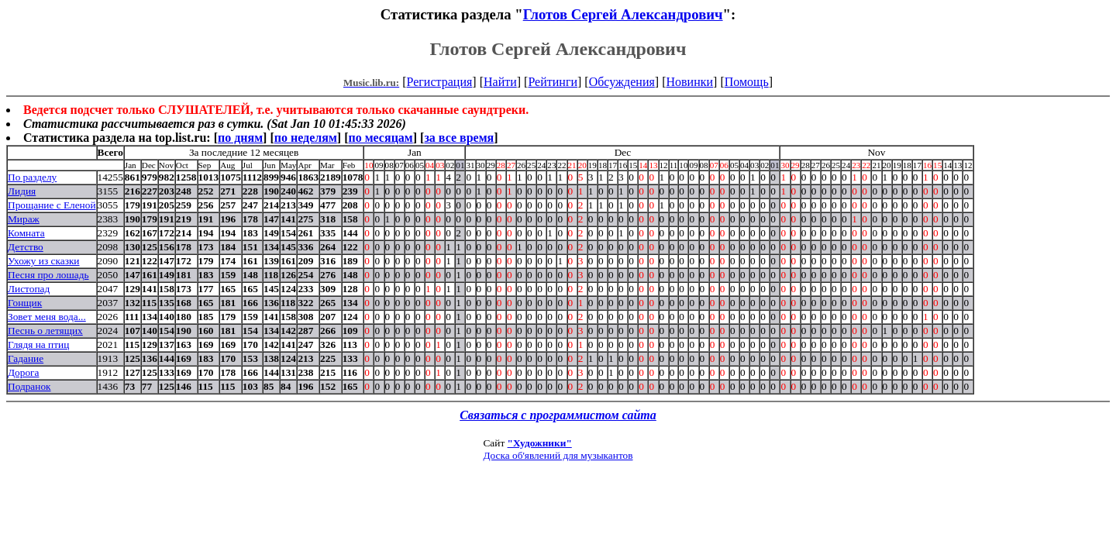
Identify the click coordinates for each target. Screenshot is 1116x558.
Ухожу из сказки (44, 261)
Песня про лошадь (48, 275)
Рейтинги (552, 81)
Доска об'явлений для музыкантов (557, 455)
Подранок (29, 386)
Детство (25, 247)
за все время (459, 137)
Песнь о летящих (45, 330)
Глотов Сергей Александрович (623, 14)
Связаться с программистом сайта (558, 415)
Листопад (29, 288)
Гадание (25, 358)
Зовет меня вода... (47, 316)
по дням (240, 137)
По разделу (32, 177)
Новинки (689, 81)
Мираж (24, 219)
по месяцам (380, 137)
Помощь (747, 81)
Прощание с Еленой (52, 205)
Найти (500, 81)
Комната (26, 233)
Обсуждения (622, 81)
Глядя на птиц (38, 344)
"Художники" (540, 443)
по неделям (305, 137)
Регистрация (440, 81)
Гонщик (25, 302)
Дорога (23, 372)
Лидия (22, 191)
